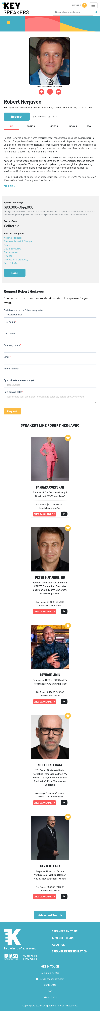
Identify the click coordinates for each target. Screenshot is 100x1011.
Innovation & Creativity (16, 259)
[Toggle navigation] (93, 5)
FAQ (50, 990)
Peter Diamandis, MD (50, 577)
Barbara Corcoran (50, 487)
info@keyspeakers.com (52, 978)
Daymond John (50, 674)
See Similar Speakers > (44, 116)
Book (14, 273)
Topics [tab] (30, 126)
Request (17, 116)
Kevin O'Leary (50, 866)
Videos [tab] (54, 126)
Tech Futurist (11, 263)
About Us (58, 944)
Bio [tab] (11, 126)
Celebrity (9, 244)
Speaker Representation (69, 951)
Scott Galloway (50, 765)
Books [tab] (73, 126)
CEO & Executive (12, 248)
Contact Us (50, 984)
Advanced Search (50, 915)
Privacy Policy (50, 996)
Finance (8, 255)
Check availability (44, 514)
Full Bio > (9, 186)
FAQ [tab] (88, 126)
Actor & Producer (13, 237)
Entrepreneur (11, 252)
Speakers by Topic (65, 931)
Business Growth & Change (18, 241)
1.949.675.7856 (51, 972)
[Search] (73, 12)
